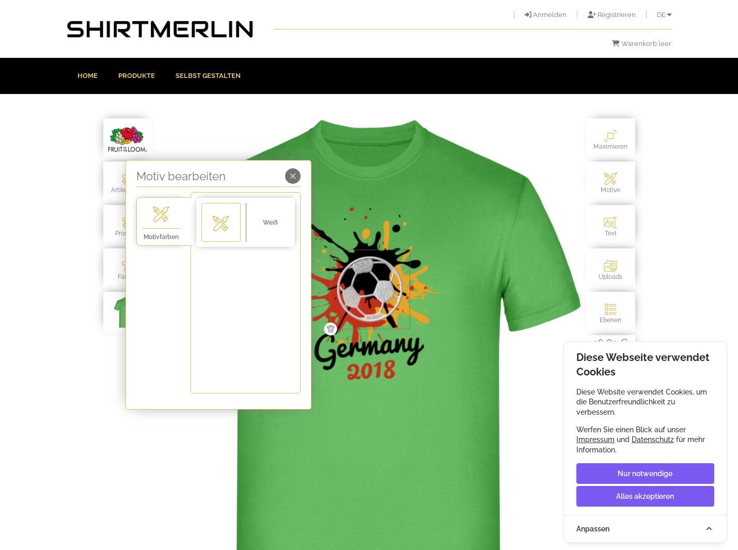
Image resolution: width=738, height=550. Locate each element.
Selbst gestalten (208, 76)
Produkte (136, 76)
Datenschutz (653, 439)
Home (87, 76)
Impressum (595, 439)
